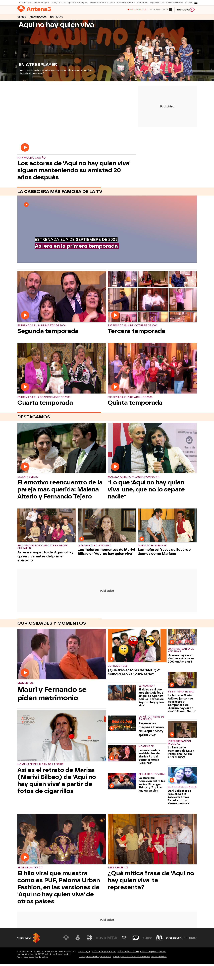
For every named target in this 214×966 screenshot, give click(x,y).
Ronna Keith (142, 3)
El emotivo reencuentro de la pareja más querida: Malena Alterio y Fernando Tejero (59, 491)
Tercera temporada (136, 332)
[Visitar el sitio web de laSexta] (78, 939)
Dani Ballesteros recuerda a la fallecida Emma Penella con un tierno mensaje (179, 799)
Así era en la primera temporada (76, 247)
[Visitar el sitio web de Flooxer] (191, 939)
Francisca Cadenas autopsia (35, 3)
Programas (38, 18)
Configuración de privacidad (95, 958)
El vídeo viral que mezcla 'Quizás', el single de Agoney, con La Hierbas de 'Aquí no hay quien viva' (151, 699)
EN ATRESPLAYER (38, 66)
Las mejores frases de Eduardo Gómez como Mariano (164, 553)
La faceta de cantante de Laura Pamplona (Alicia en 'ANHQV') (181, 754)
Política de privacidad (104, 953)
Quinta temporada (135, 404)
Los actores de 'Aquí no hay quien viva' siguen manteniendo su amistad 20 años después (73, 171)
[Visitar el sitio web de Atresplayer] (175, 939)
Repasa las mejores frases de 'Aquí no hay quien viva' (151, 730)
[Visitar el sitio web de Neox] (89, 939)
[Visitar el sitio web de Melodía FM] (159, 939)
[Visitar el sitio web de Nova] (101, 939)
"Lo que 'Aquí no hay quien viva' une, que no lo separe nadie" (146, 491)
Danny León (56, 3)
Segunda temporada (48, 332)
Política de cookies (128, 953)
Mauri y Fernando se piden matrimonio (51, 695)
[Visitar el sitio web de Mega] (113, 939)
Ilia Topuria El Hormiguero (76, 3)
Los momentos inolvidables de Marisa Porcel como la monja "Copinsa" (149, 758)
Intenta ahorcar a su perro (102, 3)
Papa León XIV (157, 3)
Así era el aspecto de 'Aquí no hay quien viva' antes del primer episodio (45, 558)
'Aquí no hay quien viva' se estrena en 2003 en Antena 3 (181, 660)
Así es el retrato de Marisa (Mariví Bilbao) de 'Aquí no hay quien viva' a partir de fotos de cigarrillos (56, 782)
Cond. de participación (153, 953)
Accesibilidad (159, 958)
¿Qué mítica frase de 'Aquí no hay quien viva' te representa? (151, 881)
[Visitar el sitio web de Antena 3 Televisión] (66, 939)
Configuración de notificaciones (131, 958)
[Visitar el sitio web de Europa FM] (147, 939)
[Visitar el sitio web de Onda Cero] (136, 939)
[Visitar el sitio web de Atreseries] (124, 939)
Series (21, 18)
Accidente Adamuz (125, 3)
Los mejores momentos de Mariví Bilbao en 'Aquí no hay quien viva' (106, 553)
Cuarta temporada (45, 404)
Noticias (56, 18)
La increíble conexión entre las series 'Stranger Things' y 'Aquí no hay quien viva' (151, 786)
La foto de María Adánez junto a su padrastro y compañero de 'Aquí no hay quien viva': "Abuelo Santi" (182, 705)
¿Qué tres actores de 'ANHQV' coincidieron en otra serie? (134, 674)
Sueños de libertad (174, 3)
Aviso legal (84, 953)
